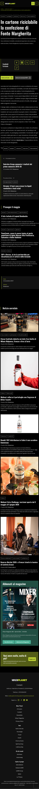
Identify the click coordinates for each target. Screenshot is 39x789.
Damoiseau (3, 436)
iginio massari (11, 229)
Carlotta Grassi (25, 558)
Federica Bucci (12, 567)
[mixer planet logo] (19, 680)
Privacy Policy (19, 721)
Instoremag (19, 757)
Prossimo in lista (8, 178)
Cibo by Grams (20, 741)
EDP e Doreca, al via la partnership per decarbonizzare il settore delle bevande (16, 255)
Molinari (3, 393)
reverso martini (16, 558)
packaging (9, 16)
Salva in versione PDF (23, 78)
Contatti (19, 712)
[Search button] (36, 3)
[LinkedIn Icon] (24, 700)
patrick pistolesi (13, 334)
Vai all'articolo (8, 642)
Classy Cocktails (4, 334)
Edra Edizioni (19, 764)
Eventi (19, 737)
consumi (15, 182)
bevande (3, 16)
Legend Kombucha (23, 212)
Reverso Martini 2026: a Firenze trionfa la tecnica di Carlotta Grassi (19, 563)
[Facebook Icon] (21, 700)
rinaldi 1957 (10, 436)
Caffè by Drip (19, 747)
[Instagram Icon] (18, 700)
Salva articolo (7, 78)
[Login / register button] (33, 3)
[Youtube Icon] (27, 700)
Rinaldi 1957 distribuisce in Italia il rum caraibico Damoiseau (19, 441)
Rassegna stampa (7, 182)
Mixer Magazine (19, 718)
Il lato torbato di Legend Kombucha (14, 216)
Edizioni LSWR (19, 767)
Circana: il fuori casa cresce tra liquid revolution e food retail (17, 187)
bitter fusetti (9, 393)
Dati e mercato (19, 728)
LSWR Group (19, 771)
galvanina (18, 229)
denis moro (23, 16)
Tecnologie (19, 731)
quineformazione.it (29, 695)
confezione (16, 16)
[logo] (10, 3)
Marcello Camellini (23, 334)
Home (2, 8)
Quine (19, 774)
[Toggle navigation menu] (2, 3)
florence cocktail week (6, 558)
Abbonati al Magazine (23, 642)
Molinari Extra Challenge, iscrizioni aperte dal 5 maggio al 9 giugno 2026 (18, 503)
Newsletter (20, 715)
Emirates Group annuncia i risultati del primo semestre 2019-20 (17, 165)
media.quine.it (12, 695)
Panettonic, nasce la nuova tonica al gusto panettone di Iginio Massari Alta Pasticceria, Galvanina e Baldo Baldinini (17, 235)
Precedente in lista (9, 158)
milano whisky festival (12, 212)
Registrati (32, 659)
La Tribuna (19, 777)
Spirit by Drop (8, 8)
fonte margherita (31, 16)
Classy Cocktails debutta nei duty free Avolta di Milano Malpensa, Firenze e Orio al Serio (18, 340)
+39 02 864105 (22, 692)
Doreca (9, 250)
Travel (19, 734)
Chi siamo (19, 709)
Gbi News (19, 754)
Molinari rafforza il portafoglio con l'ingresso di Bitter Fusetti (18, 398)
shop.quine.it (19, 695)
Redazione (16, 169)
